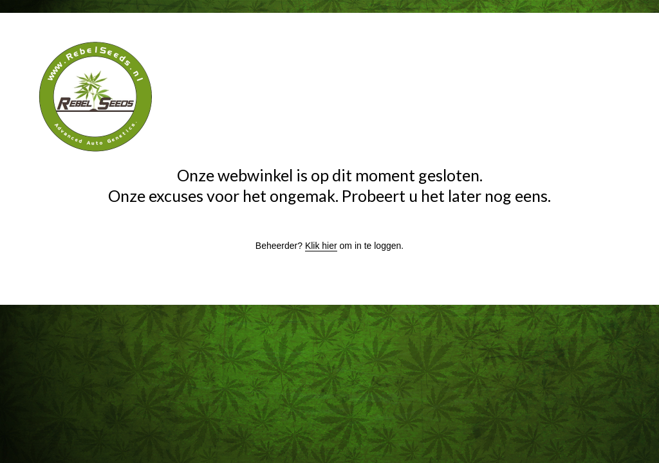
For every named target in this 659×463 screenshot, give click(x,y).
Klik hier (321, 246)
